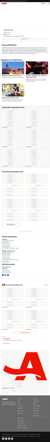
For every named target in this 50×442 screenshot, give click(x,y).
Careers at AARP (36, 408)
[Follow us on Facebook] (3, 275)
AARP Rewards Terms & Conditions (35, 434)
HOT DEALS (6, 338)
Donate (18, 400)
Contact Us (35, 398)
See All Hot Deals (6, 343)
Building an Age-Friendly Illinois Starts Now (12, 75)
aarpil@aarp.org (8, 34)
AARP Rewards (20, 408)
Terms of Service (16, 434)
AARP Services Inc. (36, 415)
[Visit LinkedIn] (12, 438)
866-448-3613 (7, 32)
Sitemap (3, 434)
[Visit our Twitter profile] (5, 275)
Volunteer (19, 403)
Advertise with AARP (36, 405)
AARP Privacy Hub (9, 434)
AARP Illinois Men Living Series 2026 (10, 97)
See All (45, 285)
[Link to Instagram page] (8, 275)
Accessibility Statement (24, 434)
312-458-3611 (7, 270)
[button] (45, 3)
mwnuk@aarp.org (7, 272)
